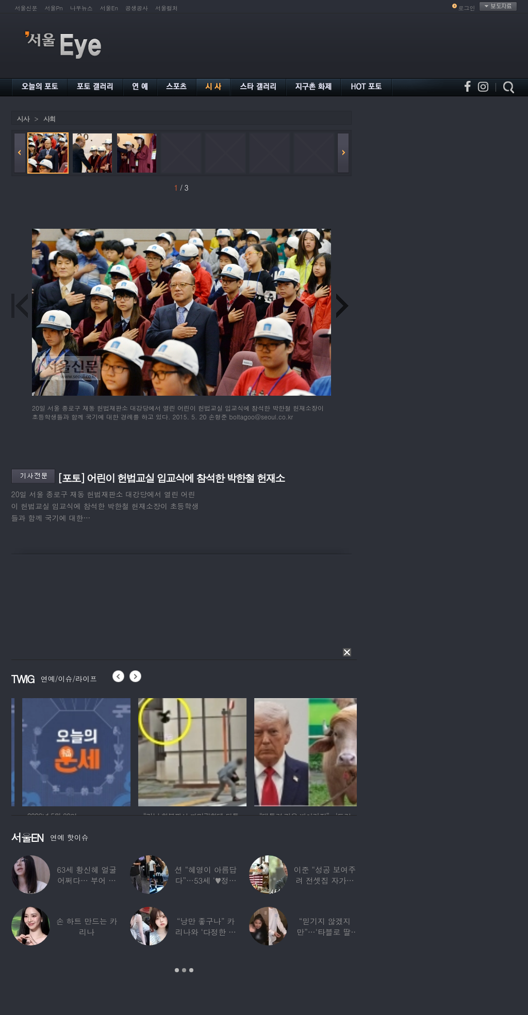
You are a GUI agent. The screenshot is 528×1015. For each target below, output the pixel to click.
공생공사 (136, 8)
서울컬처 (166, 8)
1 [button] (177, 970)
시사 (23, 119)
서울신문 (26, 8)
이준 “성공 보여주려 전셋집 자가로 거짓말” (325, 880)
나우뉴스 (81, 8)
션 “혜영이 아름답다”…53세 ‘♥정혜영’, (206, 880)
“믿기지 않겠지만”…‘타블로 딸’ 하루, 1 (324, 932)
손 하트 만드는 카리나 (87, 926)
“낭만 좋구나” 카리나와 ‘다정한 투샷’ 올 (205, 932)
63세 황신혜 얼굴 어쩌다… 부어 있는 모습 (87, 880)
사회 (49, 119)
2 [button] (184, 970)
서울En (109, 8)
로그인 (466, 8)
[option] (114, 750)
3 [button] (191, 970)
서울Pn (54, 8)
